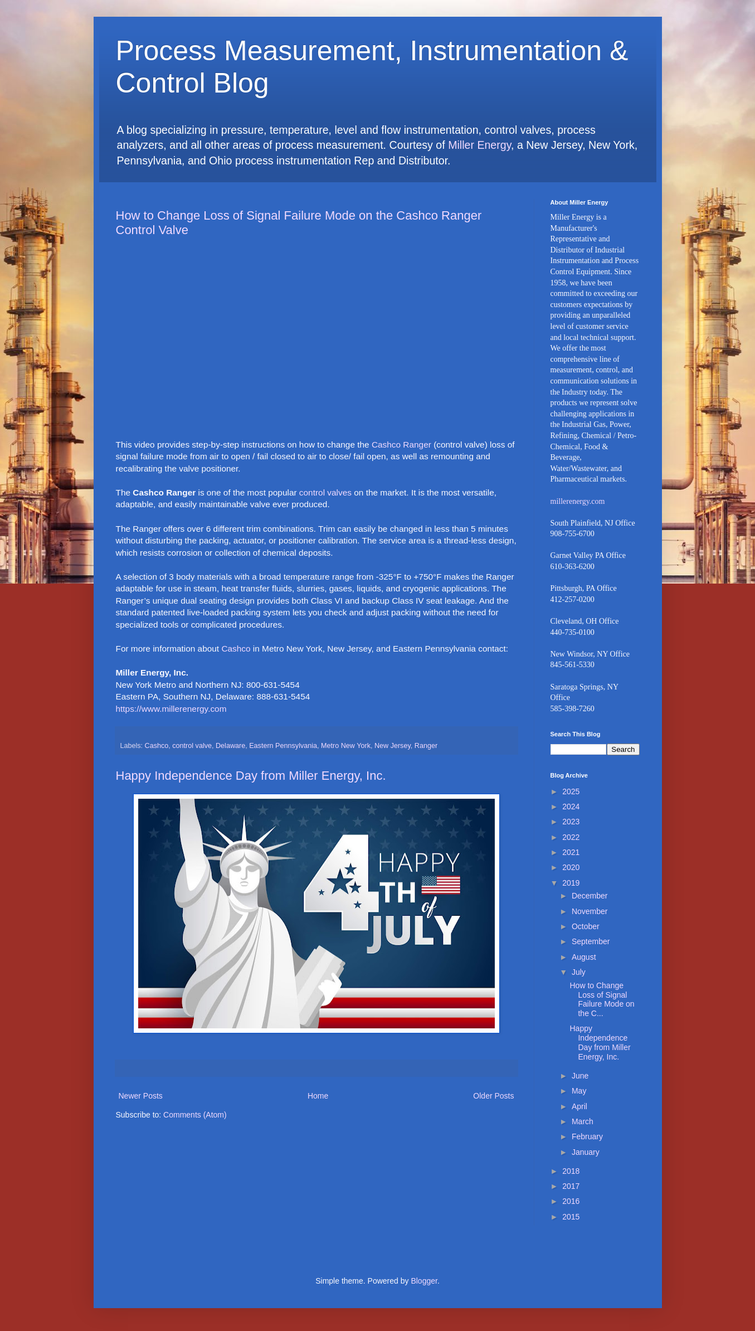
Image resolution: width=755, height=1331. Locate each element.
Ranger (426, 746)
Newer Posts (141, 1095)
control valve (192, 746)
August (584, 957)
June (580, 1075)
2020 (570, 867)
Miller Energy (479, 145)
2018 (570, 1171)
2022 (570, 837)
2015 (570, 1216)
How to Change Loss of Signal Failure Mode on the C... (601, 999)
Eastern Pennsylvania (283, 746)
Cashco (235, 648)
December (590, 895)
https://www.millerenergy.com (171, 708)
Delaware (230, 746)
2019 (570, 882)
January (586, 1152)
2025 (570, 791)
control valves (325, 492)
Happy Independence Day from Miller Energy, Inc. (251, 776)
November (590, 911)
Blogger (424, 1280)
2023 (570, 821)
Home (318, 1095)
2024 (570, 806)
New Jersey (392, 746)
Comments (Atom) (195, 1114)
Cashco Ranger (401, 444)
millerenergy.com (578, 501)
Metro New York (346, 746)
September (591, 941)
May (579, 1090)
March (582, 1121)
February (587, 1136)
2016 (570, 1201)
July (579, 972)
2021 (570, 852)
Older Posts (493, 1095)
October (586, 926)
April (579, 1106)
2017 (570, 1186)
